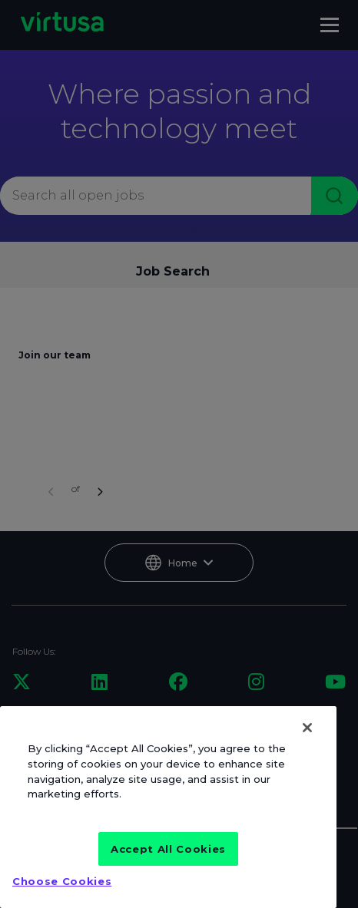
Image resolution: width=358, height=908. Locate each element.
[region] (168, 807)
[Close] (307, 728)
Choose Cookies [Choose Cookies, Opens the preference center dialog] (61, 881)
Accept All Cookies (168, 849)
